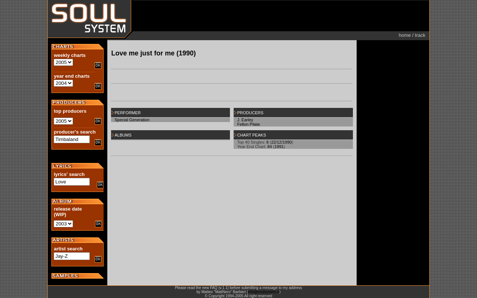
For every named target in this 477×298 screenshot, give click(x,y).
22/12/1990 (281, 142)
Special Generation (131, 120)
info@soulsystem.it (263, 292)
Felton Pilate (248, 124)
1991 (278, 146)
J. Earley (245, 120)
